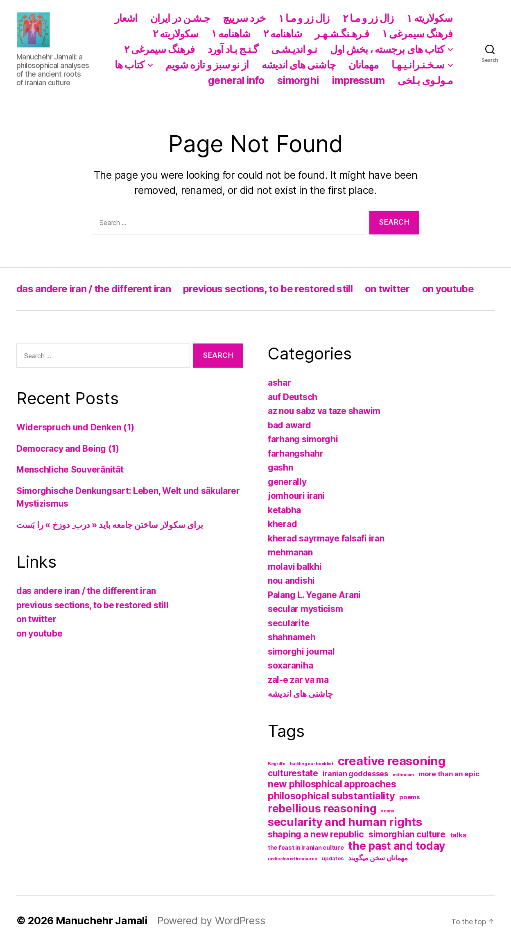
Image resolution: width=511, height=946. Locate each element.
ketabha (284, 510)
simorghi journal (301, 651)
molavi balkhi (295, 567)
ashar (279, 382)
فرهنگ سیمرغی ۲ (159, 49)
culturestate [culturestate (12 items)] (293, 773)
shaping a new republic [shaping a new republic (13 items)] (316, 834)
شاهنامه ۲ (282, 33)
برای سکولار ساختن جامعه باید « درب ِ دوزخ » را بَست (109, 525)
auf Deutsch (292, 397)
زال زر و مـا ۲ (368, 18)
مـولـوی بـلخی (425, 80)
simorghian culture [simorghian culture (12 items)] (407, 834)
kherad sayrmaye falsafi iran (326, 538)
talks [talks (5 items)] (458, 835)
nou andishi (291, 580)
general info (236, 80)
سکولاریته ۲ (176, 33)
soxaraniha (290, 665)
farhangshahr (295, 453)
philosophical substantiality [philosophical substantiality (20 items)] (331, 796)
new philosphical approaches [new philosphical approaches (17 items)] (332, 784)
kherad (282, 524)
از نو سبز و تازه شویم (206, 65)
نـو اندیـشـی (294, 49)
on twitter (387, 289)
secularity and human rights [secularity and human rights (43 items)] (345, 822)
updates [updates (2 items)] (332, 858)
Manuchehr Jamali (101, 920)
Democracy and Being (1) (67, 448)
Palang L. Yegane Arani (314, 595)
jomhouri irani (296, 496)
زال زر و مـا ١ (304, 18)
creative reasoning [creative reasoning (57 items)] (391, 761)
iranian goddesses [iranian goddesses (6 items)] (355, 773)
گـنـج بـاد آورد (233, 49)
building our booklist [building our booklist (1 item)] (311, 763)
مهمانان (363, 65)
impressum (358, 80)
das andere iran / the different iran (93, 289)
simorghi (298, 80)
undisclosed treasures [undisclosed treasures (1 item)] (292, 859)
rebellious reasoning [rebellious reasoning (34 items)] (322, 808)
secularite (288, 623)
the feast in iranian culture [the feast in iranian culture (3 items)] (306, 847)
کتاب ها (129, 65)
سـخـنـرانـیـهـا (417, 65)
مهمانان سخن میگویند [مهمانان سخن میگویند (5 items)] (378, 858)
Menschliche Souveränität (70, 469)
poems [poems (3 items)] (409, 797)
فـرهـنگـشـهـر (342, 33)
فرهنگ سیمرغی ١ (417, 33)
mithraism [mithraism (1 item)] (403, 775)
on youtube (448, 289)
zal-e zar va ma (298, 680)
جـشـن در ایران (180, 18)
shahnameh (292, 637)
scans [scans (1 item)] (387, 811)
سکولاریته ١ (429, 18)
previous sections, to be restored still (268, 289)
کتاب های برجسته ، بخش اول (387, 49)
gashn (280, 467)
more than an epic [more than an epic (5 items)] (448, 774)
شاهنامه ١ (230, 33)
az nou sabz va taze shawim (324, 411)
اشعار (126, 18)
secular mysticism (305, 609)
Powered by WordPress (211, 920)
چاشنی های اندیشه (298, 65)
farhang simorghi (303, 439)
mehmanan (290, 552)
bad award (289, 425)
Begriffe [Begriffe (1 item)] (276, 763)
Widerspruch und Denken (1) (75, 427)
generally (287, 482)
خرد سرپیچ (244, 18)
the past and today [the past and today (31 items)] (396, 845)
